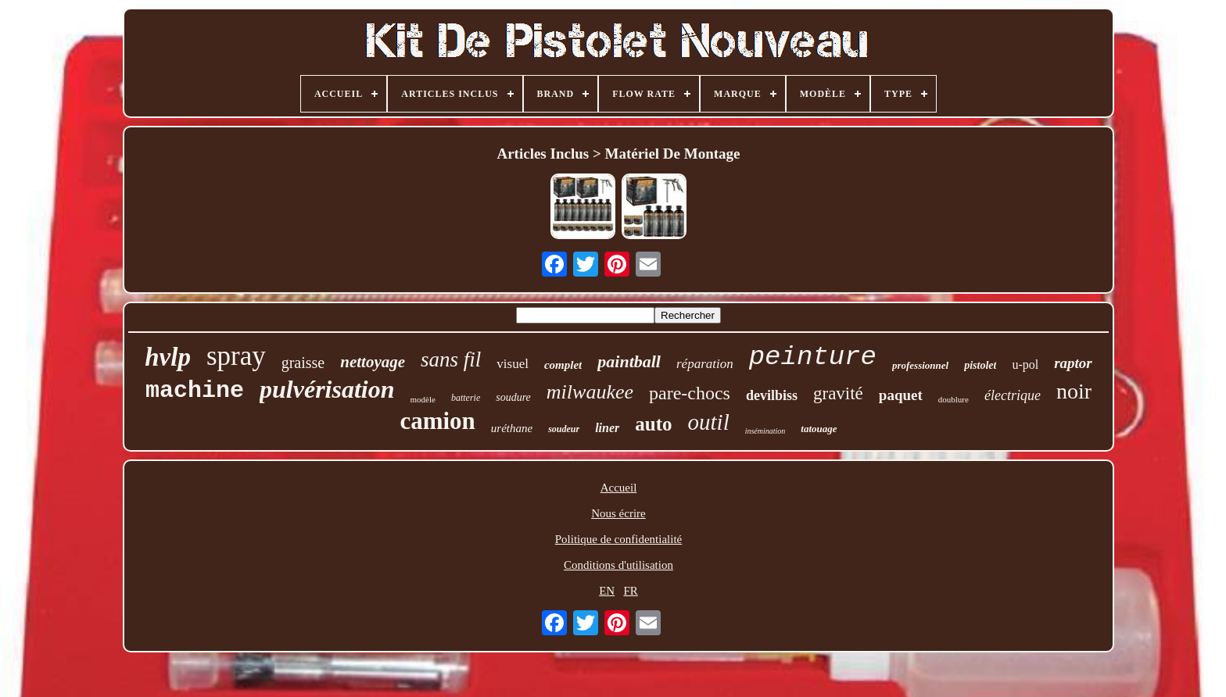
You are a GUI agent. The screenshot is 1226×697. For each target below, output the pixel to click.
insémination (765, 431)
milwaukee (590, 392)
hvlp (168, 357)
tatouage (819, 428)
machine (194, 390)
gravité (838, 393)
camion (437, 420)
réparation (704, 363)
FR (630, 590)
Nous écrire (618, 513)
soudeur (563, 429)
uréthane (511, 428)
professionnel (920, 365)
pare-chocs (689, 393)
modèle (423, 399)
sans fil (451, 359)
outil (709, 421)
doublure (953, 399)
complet (563, 365)
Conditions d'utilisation (618, 565)
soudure (513, 397)
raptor (1073, 363)
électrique (1012, 395)
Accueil (618, 487)
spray (236, 356)
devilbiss (772, 395)
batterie (465, 397)
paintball (629, 361)
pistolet (980, 365)
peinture (812, 357)
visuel (512, 363)
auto (653, 423)
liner (607, 427)
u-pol (1025, 364)
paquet (901, 395)
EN (607, 590)
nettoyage (372, 361)
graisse (303, 362)
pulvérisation (327, 389)
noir (1074, 391)
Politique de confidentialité (618, 539)
